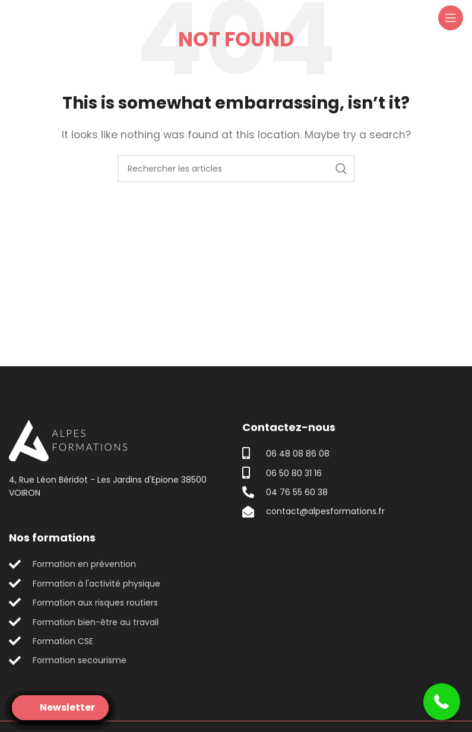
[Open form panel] (60, 707)
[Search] (236, 168)
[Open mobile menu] (450, 18)
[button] (442, 702)
